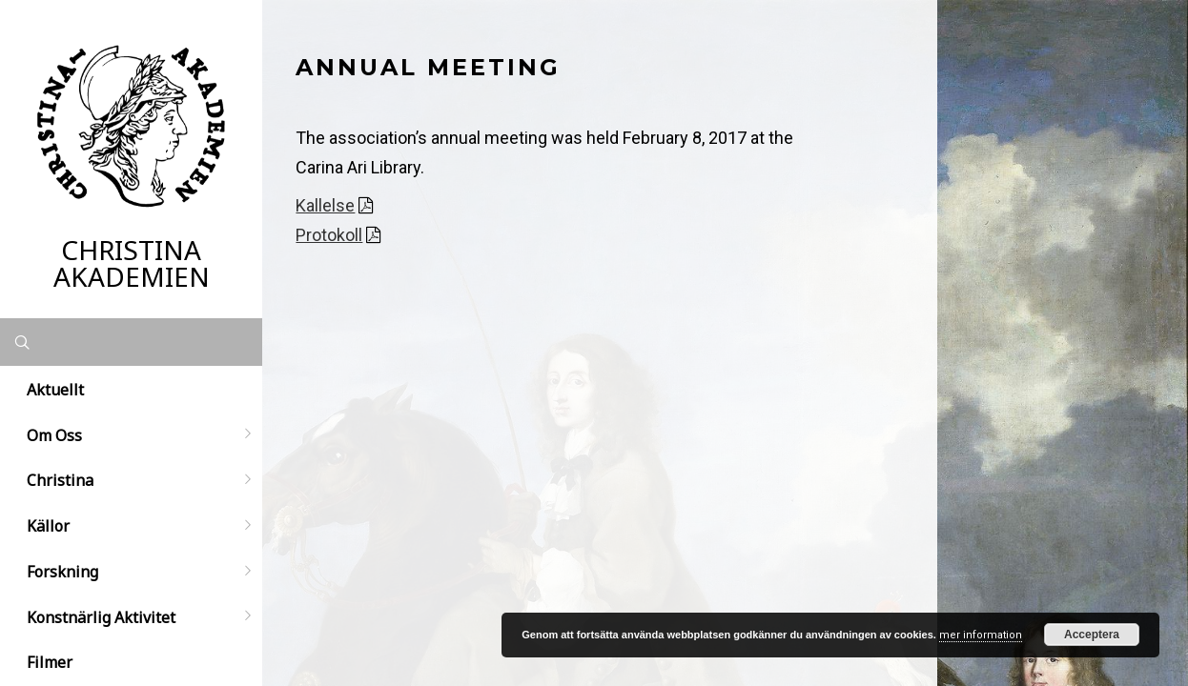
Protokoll (329, 235)
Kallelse (325, 205)
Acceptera (1091, 634)
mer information (980, 635)
